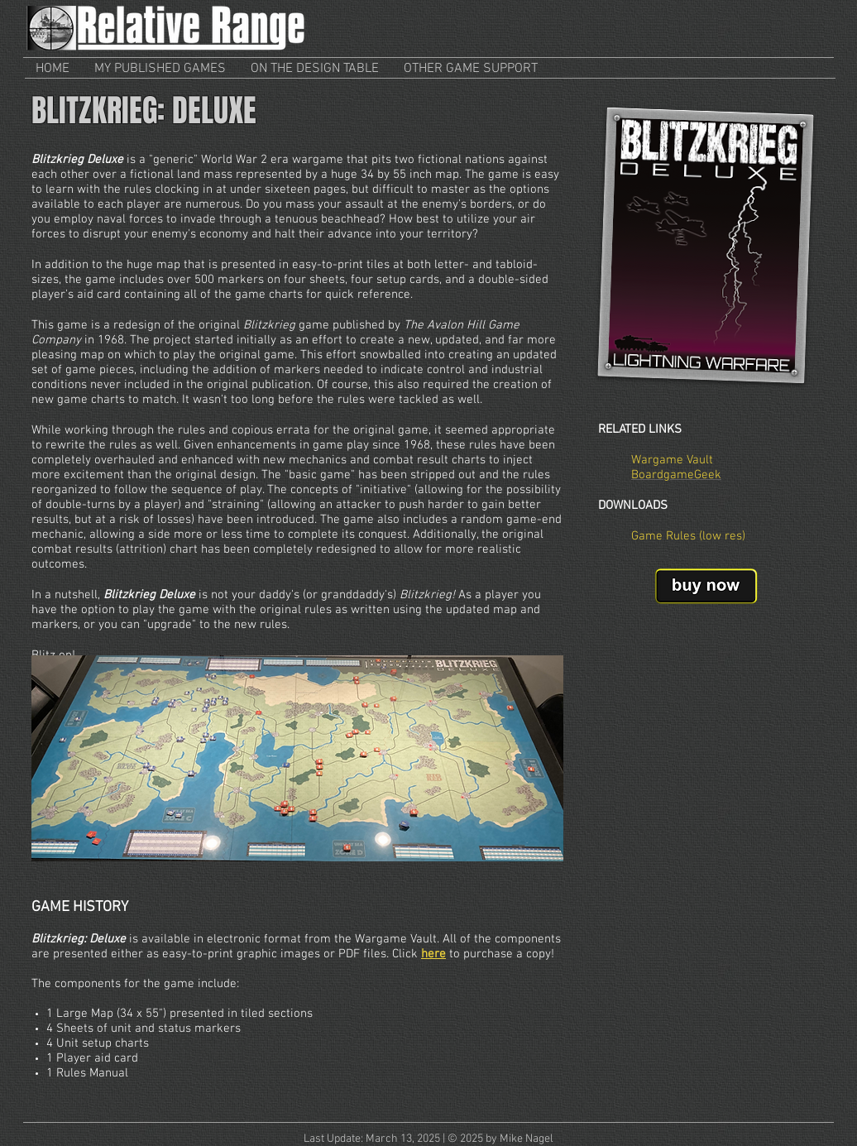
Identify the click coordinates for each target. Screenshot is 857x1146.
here (433, 954)
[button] (160, 69)
